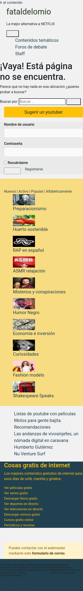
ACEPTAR (7, 583)
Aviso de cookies (13, 588)
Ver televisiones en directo (23, 509)
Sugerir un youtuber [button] (43, 112)
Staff (20, 53)
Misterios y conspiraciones (39, 291)
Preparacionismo (29, 208)
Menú (12, 33)
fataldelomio (28, 11)
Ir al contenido (11, 2)
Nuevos (10, 191)
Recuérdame (16, 163)
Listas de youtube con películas (45, 413)
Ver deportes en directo (21, 504)
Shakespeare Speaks (33, 395)
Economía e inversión (34, 333)
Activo (24, 191)
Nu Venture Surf (29, 453)
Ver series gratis (16, 493)
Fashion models (28, 375)
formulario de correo (48, 553)
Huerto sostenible (30, 229)
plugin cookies (31, 575)
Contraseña (13, 143)
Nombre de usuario (19, 124)
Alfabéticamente (59, 191)
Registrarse (34, 169)
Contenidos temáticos (37, 40)
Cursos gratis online (18, 520)
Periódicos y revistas (19, 525)
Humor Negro (26, 312)
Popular (37, 191)
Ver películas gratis (18, 488)
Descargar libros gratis (20, 498)
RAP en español (28, 250)
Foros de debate (31, 47)
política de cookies (38, 572)
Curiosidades (26, 354)
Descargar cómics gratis (22, 514)
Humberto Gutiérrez (33, 447)
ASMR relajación (29, 271)
